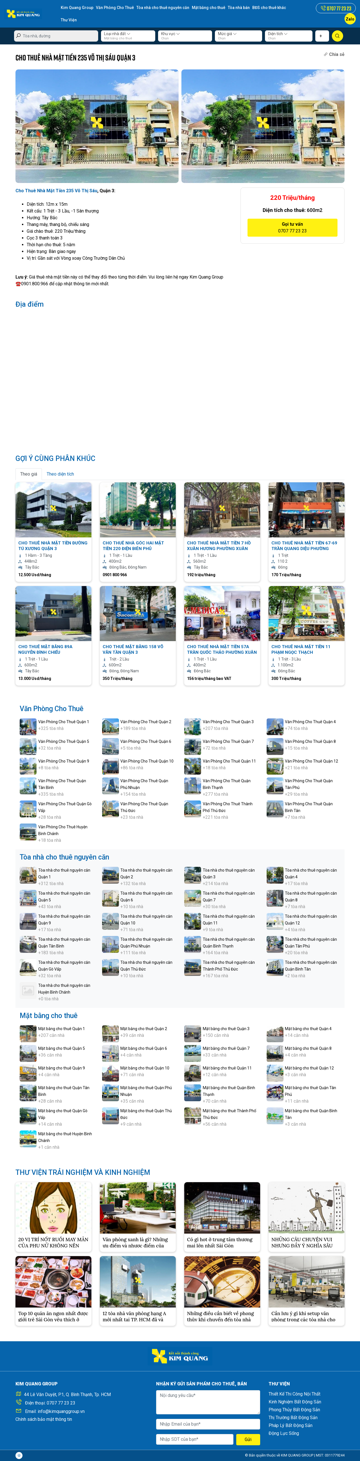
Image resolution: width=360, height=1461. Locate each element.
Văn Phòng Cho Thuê (115, 7)
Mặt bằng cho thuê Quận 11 (227, 1068)
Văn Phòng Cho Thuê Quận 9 (63, 761)
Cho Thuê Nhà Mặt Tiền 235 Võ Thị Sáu (56, 190)
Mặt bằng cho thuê (208, 7)
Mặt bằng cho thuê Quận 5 (61, 1048)
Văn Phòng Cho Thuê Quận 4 (310, 722)
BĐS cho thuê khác (269, 7)
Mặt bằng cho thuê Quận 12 (309, 1068)
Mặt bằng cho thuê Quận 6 (143, 1048)
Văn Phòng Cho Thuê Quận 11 (229, 761)
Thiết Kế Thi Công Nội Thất (294, 1394)
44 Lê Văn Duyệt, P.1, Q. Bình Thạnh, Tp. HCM (67, 1394)
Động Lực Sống (284, 1433)
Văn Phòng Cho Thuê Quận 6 (145, 741)
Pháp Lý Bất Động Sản (290, 1425)
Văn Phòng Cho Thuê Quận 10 (147, 761)
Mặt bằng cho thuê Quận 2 (143, 1028)
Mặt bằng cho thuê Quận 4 (308, 1028)
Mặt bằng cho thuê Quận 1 (61, 1028)
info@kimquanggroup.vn (61, 1411)
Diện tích (278, 33)
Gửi (248, 1439)
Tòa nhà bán (239, 7)
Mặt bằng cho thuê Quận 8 (308, 1048)
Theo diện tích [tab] (60, 474)
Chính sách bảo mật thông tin (43, 1419)
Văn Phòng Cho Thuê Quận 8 (310, 741)
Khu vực (170, 33)
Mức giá (227, 33)
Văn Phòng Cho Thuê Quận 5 (63, 741)
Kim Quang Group (77, 7)
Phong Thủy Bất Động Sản (294, 1409)
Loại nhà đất (117, 33)
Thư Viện (69, 20)
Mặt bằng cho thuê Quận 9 (61, 1068)
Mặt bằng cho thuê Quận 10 (144, 1068)
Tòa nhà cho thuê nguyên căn (162, 7)
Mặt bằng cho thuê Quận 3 (226, 1028)
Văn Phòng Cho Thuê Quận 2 (145, 722)
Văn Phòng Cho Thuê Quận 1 (63, 722)
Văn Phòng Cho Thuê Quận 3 (228, 722)
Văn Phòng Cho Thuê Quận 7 (228, 741)
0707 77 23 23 (61, 1403)
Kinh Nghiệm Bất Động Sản (295, 1402)
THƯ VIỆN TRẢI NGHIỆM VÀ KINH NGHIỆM (82, 1172)
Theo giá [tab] (28, 474)
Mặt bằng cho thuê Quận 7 (226, 1048)
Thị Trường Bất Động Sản (293, 1417)
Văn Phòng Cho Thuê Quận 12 (311, 761)
